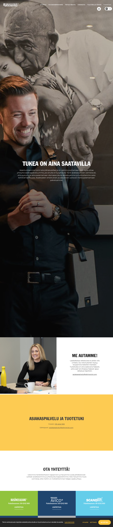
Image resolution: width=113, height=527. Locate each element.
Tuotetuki (107, 5)
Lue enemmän (69, 522)
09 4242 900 (60, 425)
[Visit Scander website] (94, 504)
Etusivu (43, 5)
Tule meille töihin (94, 5)
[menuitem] (43, 5)
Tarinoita (81, 5)
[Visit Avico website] (57, 504)
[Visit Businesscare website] (19, 504)
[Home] (11, 6)
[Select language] (107, 9)
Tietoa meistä (70, 5)
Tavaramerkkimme (55, 5)
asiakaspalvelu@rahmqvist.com (85, 374)
